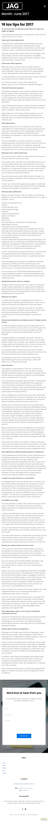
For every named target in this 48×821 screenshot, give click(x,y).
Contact (4, 773)
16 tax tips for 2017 (17, 24)
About (4, 765)
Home (4, 763)
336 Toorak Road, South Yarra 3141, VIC (24, 784)
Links (3, 770)
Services (4, 768)
